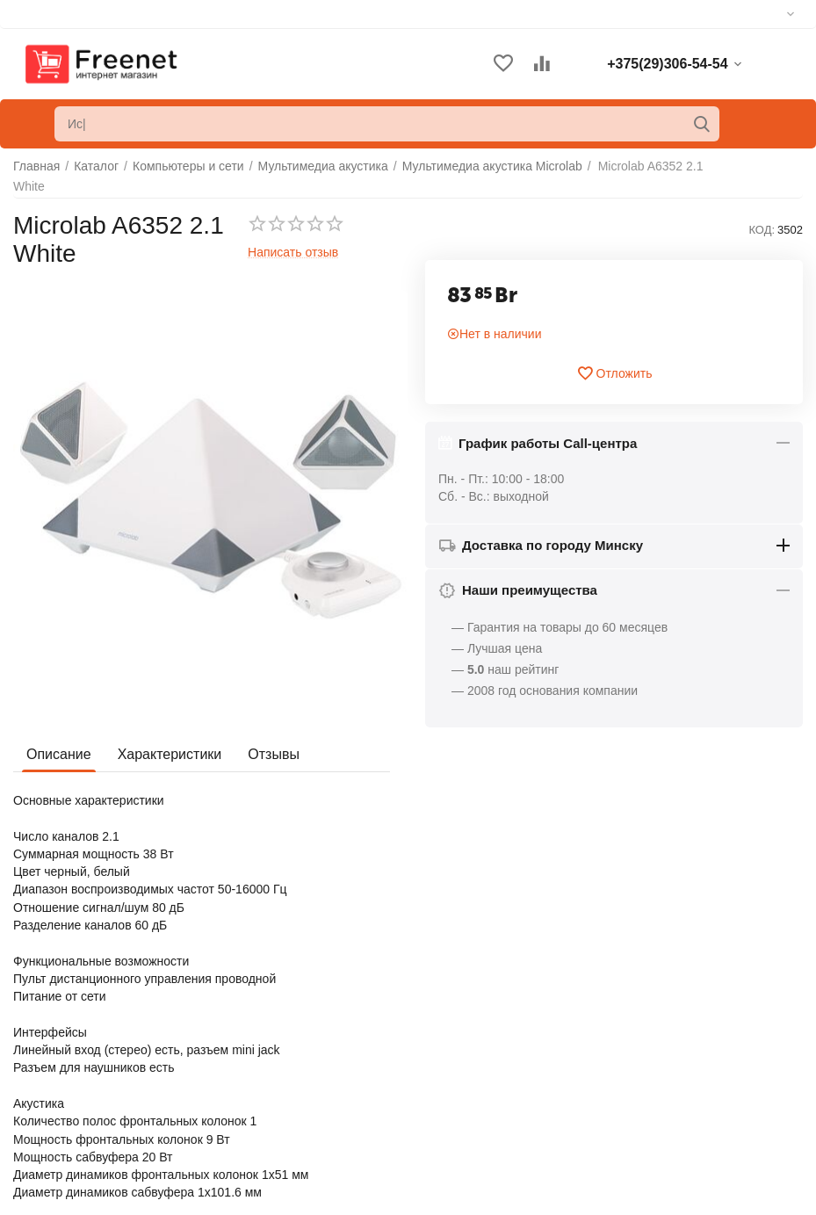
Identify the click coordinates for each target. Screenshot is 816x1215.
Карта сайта (47, 1107)
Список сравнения (462, 1100)
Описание (58, 754)
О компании (47, 1027)
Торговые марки (59, 1081)
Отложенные (446, 1073)
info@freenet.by (649, 1133)
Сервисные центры (465, 1126)
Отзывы (274, 754)
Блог (26, 1133)
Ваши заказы (447, 1046)
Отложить (614, 373)
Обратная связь (58, 1053)
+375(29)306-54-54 (658, 1048)
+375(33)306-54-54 (658, 1070)
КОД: (761, 229)
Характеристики (170, 754)
